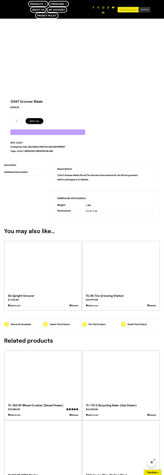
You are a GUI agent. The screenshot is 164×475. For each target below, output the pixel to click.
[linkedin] (103, 12)
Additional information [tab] (16, 171)
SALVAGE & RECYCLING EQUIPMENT (46, 146)
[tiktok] (108, 7)
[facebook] (93, 7)
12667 (20, 150)
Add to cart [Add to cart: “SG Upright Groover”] (15, 305)
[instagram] (103, 7)
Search (144, 10)
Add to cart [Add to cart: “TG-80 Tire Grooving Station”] (93, 305)
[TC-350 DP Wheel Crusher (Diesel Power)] (43, 376)
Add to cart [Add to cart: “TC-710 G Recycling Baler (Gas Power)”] (93, 415)
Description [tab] (10, 164)
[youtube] (113, 7)
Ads (25, 146)
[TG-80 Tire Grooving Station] (121, 267)
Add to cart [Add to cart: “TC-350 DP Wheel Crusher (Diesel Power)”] (15, 415)
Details (75, 305)
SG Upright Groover (21, 296)
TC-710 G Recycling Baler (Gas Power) (111, 405)
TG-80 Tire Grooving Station (105, 296)
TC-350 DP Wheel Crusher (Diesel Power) (35, 405)
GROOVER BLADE (44, 150)
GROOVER (30, 150)
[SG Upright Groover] (43, 267)
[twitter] (98, 7)
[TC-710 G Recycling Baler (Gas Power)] (121, 376)
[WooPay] (47, 132)
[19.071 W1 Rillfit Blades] (43, 446)
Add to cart (34, 121)
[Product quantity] (17, 121)
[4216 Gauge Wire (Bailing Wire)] (121, 446)
